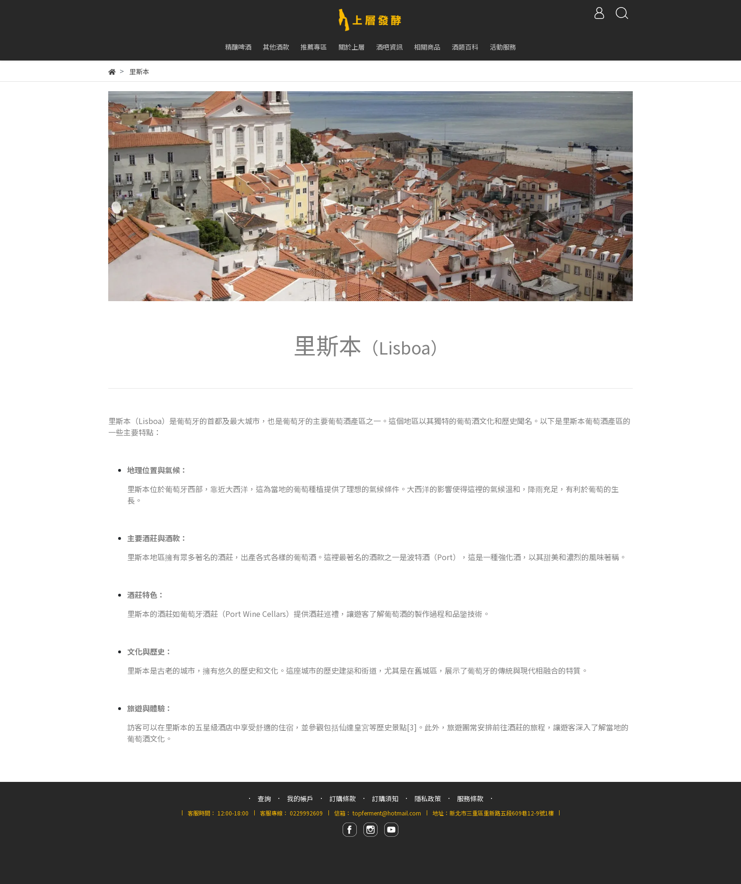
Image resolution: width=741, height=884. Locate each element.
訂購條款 (342, 798)
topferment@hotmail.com (387, 813)
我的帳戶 (300, 798)
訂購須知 (385, 798)
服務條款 (470, 798)
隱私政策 (427, 798)
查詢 (264, 798)
